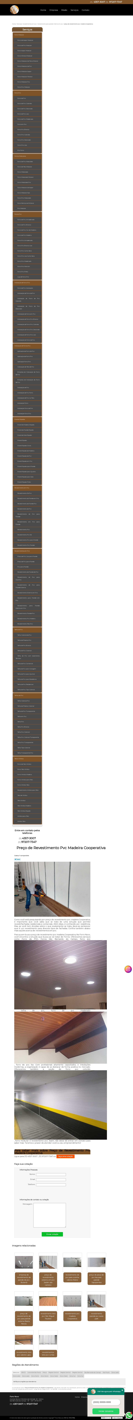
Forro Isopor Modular (24, 50)
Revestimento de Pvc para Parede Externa (28, 586)
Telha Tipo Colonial (23, 748)
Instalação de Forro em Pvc (26, 314)
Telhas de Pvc (18, 695)
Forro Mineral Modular (24, 56)
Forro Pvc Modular (23, 87)
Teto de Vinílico (22, 795)
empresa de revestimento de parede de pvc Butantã (24, 1279)
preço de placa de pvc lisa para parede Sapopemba (96, 1279)
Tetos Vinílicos (19, 758)
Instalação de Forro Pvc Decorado (28, 329)
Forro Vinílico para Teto (25, 780)
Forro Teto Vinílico (23, 769)
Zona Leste (115, 1372)
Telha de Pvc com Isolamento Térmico (28, 657)
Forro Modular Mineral (24, 76)
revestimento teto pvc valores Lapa (23, 1353)
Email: (48, 1179)
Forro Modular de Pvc (24, 66)
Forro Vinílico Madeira (24, 774)
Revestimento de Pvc (24, 509)
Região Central (54, 1372)
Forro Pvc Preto (22, 271)
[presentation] (34, 1192)
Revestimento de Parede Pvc (26, 503)
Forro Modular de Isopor (25, 187)
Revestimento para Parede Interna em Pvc (28, 607)
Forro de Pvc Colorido (24, 103)
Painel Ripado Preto (24, 482)
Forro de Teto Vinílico (24, 764)
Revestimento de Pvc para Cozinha (28, 578)
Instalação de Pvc (23, 387)
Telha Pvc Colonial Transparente (28, 737)
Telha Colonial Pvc (23, 701)
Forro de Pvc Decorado (25, 109)
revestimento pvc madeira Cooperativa (72, 1316)
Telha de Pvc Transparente (26, 711)
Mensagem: (44, 1215)
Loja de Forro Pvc (23, 277)
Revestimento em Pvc (21, 488)
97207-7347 (115, 2)
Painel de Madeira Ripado (25, 425)
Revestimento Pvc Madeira (26, 618)
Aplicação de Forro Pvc (25, 356)
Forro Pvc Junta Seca (24, 251)
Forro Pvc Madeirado (24, 261)
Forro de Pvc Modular (24, 45)
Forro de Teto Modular (24, 167)
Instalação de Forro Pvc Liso (26, 335)
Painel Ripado (22, 440)
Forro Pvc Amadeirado (25, 240)
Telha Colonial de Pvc (24, 635)
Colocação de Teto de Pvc (25, 367)
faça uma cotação (65, 1156)
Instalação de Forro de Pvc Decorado (28, 307)
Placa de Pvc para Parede (25, 561)
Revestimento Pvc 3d (24, 535)
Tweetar (17, 859)
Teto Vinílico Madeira (24, 806)
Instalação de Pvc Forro (25, 393)
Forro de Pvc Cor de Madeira (26, 230)
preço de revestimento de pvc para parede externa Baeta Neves (24, 1319)
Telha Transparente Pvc (25, 753)
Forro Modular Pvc (23, 82)
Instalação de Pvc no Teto (25, 398)
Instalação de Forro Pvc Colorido (28, 324)
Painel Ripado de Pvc (24, 456)
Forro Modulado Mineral (25, 177)
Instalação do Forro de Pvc (26, 340)
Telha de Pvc (18, 629)
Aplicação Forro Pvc (24, 361)
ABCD (23, 1372)
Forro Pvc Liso (22, 145)
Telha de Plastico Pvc (24, 640)
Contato (85, 10)
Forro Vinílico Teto (23, 785)
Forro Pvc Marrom (23, 266)
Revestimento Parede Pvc (26, 613)
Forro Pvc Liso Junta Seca (26, 256)
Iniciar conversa (106, 1411)
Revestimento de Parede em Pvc (28, 498)
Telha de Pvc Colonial (24, 650)
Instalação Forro (22, 403)
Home (43, 10)
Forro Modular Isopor (24, 71)
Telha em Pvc (21, 716)
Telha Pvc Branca (23, 727)
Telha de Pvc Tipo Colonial (26, 689)
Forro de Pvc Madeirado (25, 119)
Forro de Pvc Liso (23, 114)
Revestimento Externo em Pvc (27, 593)
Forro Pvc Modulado (24, 198)
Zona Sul (72, 1376)
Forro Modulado (22, 172)
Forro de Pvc (21, 98)
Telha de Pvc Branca (24, 645)
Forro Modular (19, 35)
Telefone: (47, 1184)
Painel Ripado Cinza (24, 445)
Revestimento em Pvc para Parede (28, 523)
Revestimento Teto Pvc (25, 624)
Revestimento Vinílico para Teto (27, 790)
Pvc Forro (20, 150)
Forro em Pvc (22, 124)
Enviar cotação (52, 1234)
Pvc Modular (21, 208)
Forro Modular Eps (23, 193)
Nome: (48, 1174)
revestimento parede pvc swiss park (96, 1316)
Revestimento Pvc (23, 529)
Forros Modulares (20, 156)
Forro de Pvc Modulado (25, 161)
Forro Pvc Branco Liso (24, 245)
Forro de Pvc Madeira (24, 235)
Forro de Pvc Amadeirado (25, 219)
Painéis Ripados (19, 419)
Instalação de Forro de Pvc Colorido (28, 300)
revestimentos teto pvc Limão (48, 1353)
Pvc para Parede (22, 567)
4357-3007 (99, 2)
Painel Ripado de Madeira (25, 451)
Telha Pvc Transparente (25, 742)
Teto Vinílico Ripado (23, 811)
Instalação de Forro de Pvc (26, 293)
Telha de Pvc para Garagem (26, 669)
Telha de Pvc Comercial (25, 663)
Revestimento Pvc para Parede (27, 540)
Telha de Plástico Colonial (25, 706)
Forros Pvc (18, 214)
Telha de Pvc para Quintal (26, 674)
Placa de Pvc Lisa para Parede (27, 556)
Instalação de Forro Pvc (22, 282)
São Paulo (106, 1372)
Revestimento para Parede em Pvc (28, 599)
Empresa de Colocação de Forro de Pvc (28, 373)
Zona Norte (35, 1376)
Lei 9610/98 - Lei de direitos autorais (61, 1389)
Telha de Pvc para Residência (26, 679)
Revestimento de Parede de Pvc (27, 572)
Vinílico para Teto (23, 816)
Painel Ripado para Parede (26, 466)
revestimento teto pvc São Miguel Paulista (48, 1316)
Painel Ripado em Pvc (24, 461)
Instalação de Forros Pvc (22, 346)
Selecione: (16, 1372)
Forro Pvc (17, 93)
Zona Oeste (54, 1376)
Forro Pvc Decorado (24, 140)
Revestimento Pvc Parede (26, 545)
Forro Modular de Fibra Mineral (27, 61)
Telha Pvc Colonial (23, 732)
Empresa (54, 10)
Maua (45, 1372)
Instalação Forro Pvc (24, 413)
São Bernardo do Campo (92, 1372)
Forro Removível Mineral (25, 203)
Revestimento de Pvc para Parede (28, 515)
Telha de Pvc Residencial (25, 684)
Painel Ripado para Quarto (26, 471)
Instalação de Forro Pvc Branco (27, 319)
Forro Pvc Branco (23, 129)
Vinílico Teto (21, 821)
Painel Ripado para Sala (25, 477)
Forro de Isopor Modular (25, 40)
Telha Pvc (20, 721)
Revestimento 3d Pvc (24, 493)
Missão (64, 10)
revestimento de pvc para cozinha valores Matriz (72, 1277)
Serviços (74, 10)
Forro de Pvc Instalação (25, 288)
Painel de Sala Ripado (24, 435)
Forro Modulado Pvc (24, 182)
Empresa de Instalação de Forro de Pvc (28, 381)
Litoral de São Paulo (34, 1372)
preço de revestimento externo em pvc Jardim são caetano (48, 1280)
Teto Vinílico (21, 800)
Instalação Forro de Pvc (25, 408)
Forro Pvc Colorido (23, 135)
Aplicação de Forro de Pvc (26, 351)
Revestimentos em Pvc (22, 551)
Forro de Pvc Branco (24, 225)
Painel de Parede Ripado (25, 430)
